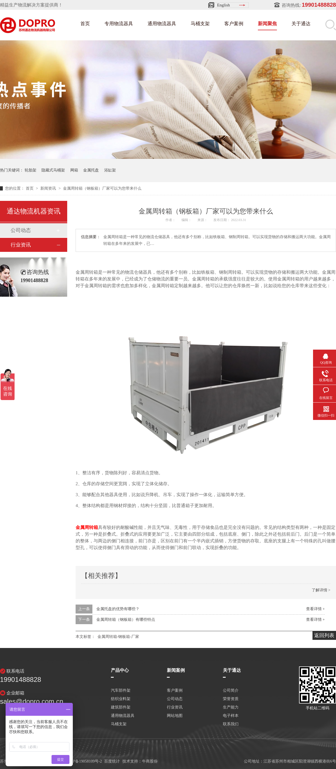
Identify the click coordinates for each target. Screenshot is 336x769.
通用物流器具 (162, 23)
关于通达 (301, 23)
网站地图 (175, 716)
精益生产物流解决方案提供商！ (31, 5)
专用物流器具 (118, 23)
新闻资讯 (48, 188)
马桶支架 (200, 23)
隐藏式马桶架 (53, 170)
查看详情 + (315, 609)
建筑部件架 (120, 707)
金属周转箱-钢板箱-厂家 (118, 637)
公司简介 (231, 691)
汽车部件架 (120, 691)
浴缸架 (110, 170)
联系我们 (231, 724)
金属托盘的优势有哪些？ (117, 609)
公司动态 (21, 230)
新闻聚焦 (267, 23)
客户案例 (233, 23)
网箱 (74, 170)
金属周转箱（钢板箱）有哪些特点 (125, 619)
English (223, 5)
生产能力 (231, 707)
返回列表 (324, 635)
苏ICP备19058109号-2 (83, 761)
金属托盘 (91, 170)
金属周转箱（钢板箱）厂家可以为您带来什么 (102, 188)
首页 (85, 23)
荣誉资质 (231, 699)
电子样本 (231, 716)
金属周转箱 (87, 527)
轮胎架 (30, 170)
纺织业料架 (120, 699)
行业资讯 (21, 245)
